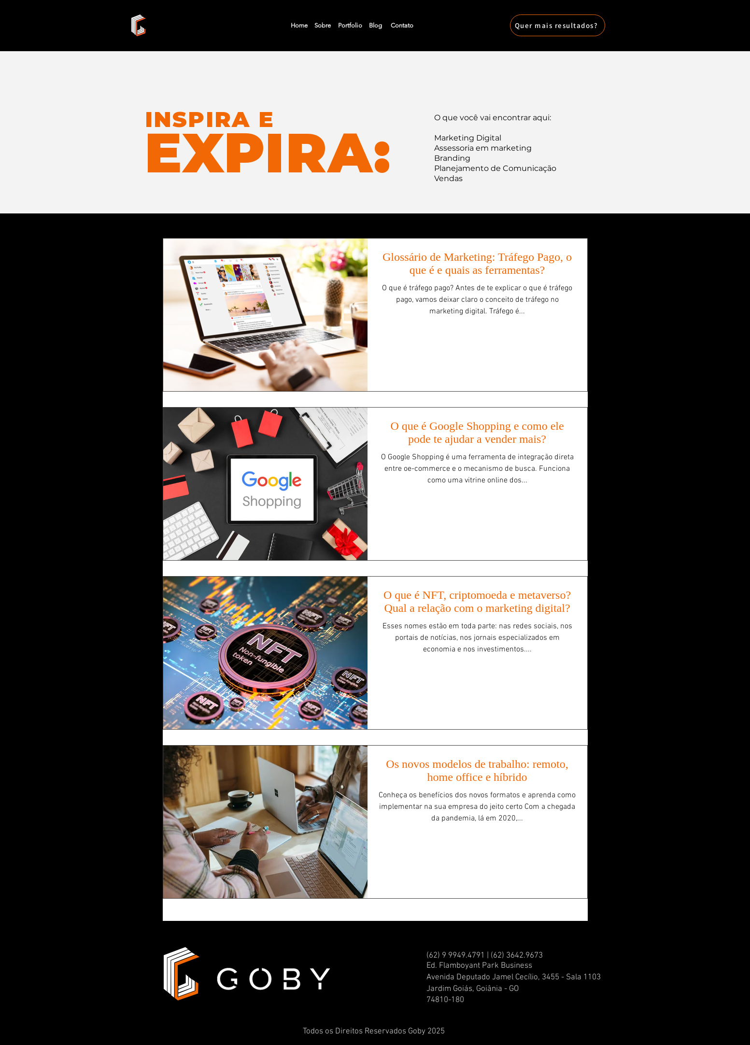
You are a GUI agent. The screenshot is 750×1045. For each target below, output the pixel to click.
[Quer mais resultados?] (557, 25)
